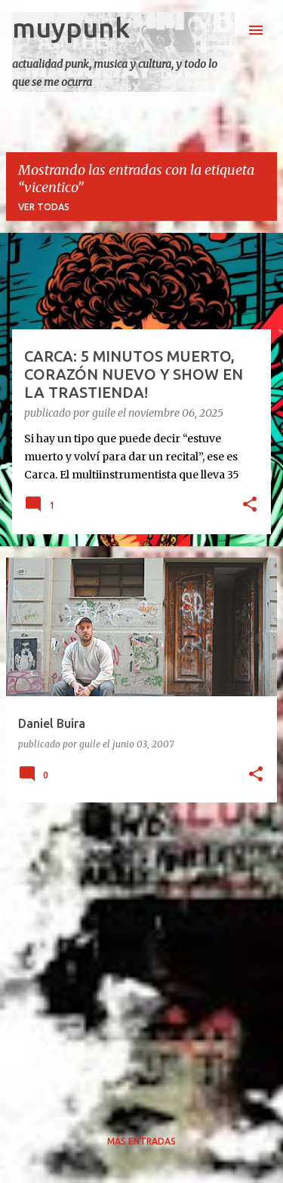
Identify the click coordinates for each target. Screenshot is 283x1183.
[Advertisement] (141, 956)
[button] (250, 505)
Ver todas (43, 207)
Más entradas (141, 1141)
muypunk (71, 27)
